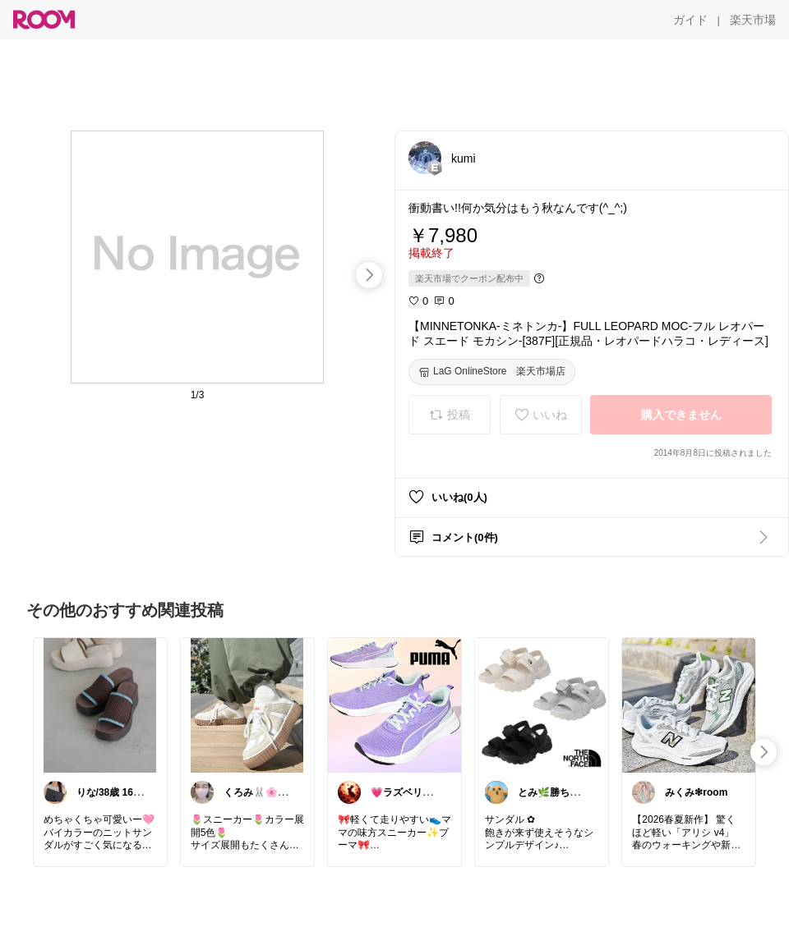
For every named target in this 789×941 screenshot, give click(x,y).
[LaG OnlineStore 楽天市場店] (491, 372)
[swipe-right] (369, 275)
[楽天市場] (753, 19)
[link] (100, 704)
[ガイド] (690, 19)
